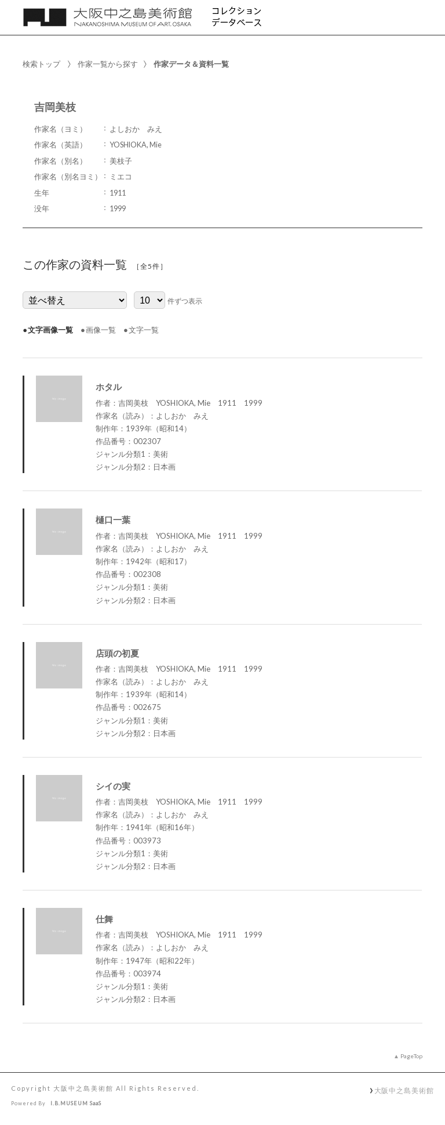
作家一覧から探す (108, 63)
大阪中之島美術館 (404, 1090)
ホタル (109, 386)
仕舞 (104, 919)
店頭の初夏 (117, 653)
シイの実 (113, 786)
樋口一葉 (113, 519)
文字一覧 (144, 329)
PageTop (411, 1055)
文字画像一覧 (50, 329)
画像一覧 (101, 329)
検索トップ (41, 63)
